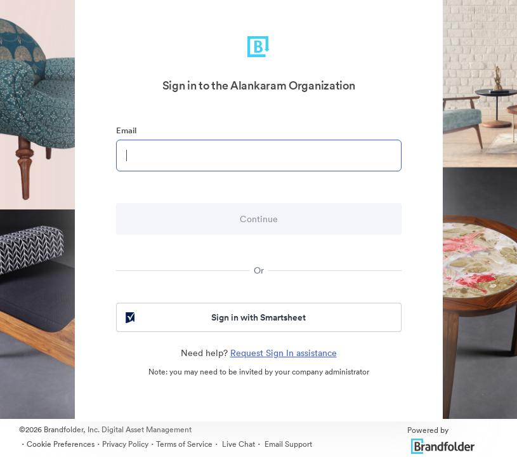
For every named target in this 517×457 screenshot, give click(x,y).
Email (126, 130)
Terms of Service (184, 444)
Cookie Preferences (61, 444)
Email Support (287, 444)
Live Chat (237, 444)
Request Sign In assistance (283, 353)
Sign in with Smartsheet (214, 317)
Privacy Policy (125, 444)
